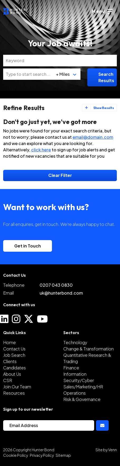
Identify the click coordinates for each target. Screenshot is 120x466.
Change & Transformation (88, 348)
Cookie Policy (15, 455)
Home (9, 342)
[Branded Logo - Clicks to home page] (14, 11)
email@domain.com (93, 137)
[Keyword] (60, 60)
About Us (12, 374)
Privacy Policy (42, 455)
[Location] (28, 74)
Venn (112, 449)
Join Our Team (17, 386)
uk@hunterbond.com (61, 293)
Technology (75, 342)
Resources (14, 393)
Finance (71, 367)
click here (41, 149)
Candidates (14, 367)
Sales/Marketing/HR (83, 386)
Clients (10, 361)
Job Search (14, 355)
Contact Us (14, 348)
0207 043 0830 (56, 285)
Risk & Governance (81, 399)
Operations (74, 393)
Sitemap (63, 455)
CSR (7, 380)
